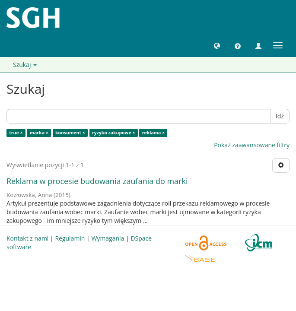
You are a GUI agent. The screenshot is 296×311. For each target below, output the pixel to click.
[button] (217, 45)
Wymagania (107, 238)
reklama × (153, 133)
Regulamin (70, 238)
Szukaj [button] (25, 64)
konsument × (70, 133)
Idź (280, 116)
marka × (39, 133)
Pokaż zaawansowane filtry (252, 145)
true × (15, 133)
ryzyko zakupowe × (113, 133)
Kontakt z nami (27, 238)
